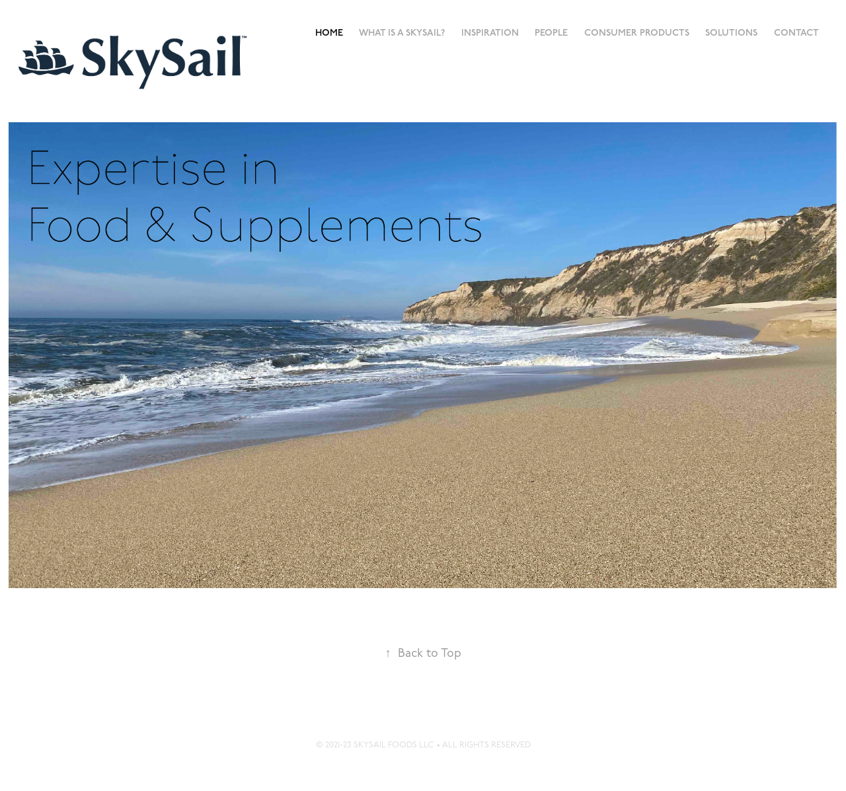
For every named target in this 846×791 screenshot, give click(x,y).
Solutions (731, 32)
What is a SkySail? (402, 32)
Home (329, 32)
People (551, 32)
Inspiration (490, 32)
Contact (796, 32)
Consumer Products (636, 32)
